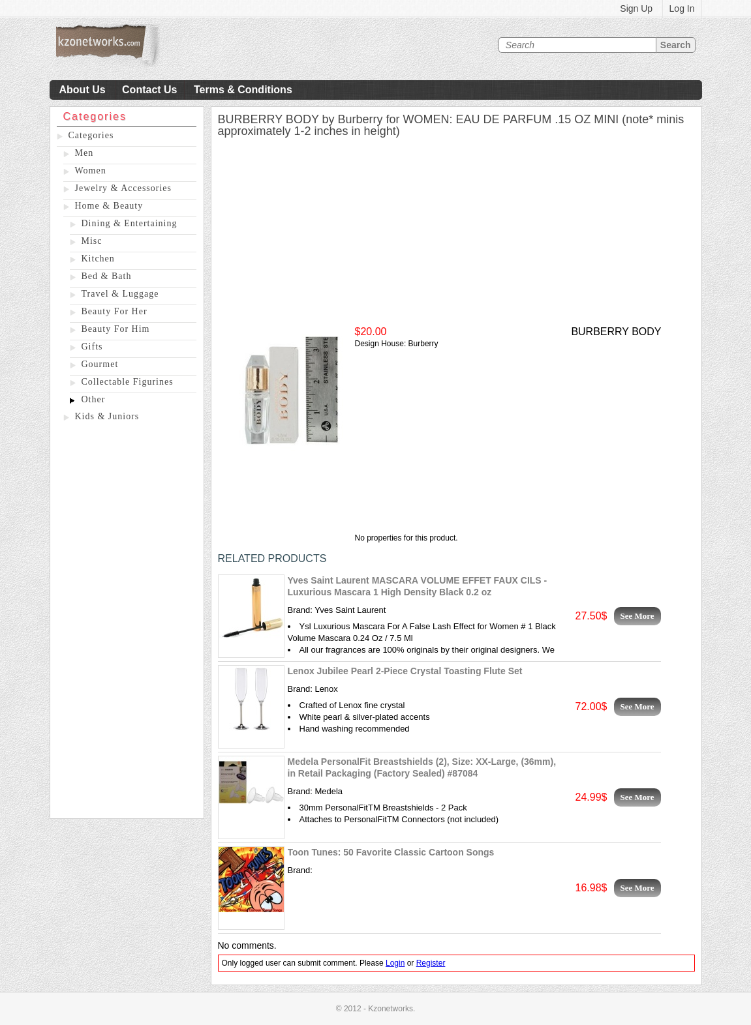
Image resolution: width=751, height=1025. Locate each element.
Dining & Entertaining (129, 223)
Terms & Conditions (243, 89)
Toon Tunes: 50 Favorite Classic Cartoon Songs (391, 852)
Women (90, 170)
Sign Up (636, 8)
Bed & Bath (107, 276)
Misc (92, 241)
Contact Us (149, 89)
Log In (682, 8)
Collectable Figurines (128, 382)
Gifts (92, 346)
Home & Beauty (109, 206)
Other (94, 399)
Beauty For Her (114, 311)
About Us (82, 89)
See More (637, 616)
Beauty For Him (116, 329)
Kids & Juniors (107, 416)
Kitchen (98, 258)
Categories (91, 135)
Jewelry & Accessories (123, 188)
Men (84, 153)
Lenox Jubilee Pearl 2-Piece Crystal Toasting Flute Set (405, 671)
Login (395, 963)
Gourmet (100, 364)
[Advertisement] (127, 622)
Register (431, 963)
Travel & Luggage (120, 294)
